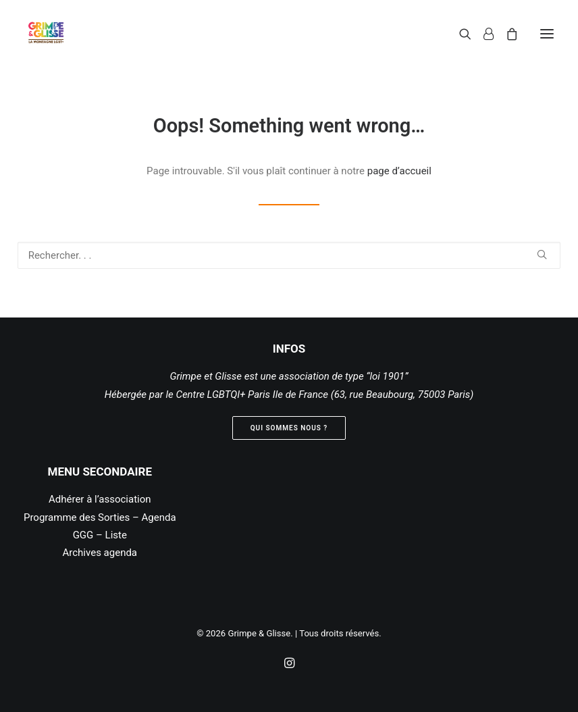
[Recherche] (459, 34)
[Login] (482, 34)
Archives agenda (100, 552)
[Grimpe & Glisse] (46, 33)
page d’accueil (399, 171)
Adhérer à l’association (100, 499)
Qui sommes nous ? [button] (289, 428)
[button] (547, 33)
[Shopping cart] (506, 34)
